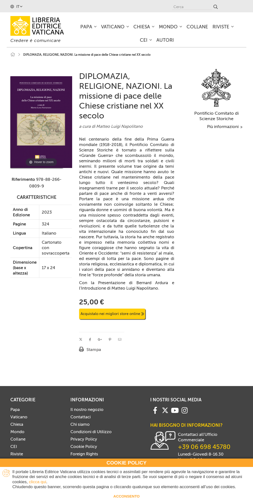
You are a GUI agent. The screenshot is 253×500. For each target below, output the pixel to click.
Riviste (16, 453)
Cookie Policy (83, 446)
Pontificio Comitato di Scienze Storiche (216, 116)
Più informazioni (225, 126)
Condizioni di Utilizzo (91, 431)
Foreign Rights (84, 453)
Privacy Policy (83, 439)
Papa (15, 409)
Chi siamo (80, 424)
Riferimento (23, 179)
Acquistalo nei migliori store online (112, 314)
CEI (13, 446)
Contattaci (80, 416)
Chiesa (16, 424)
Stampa (93, 349)
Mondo (17, 431)
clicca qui (37, 482)
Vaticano (18, 416)
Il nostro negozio (87, 409)
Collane (17, 439)
